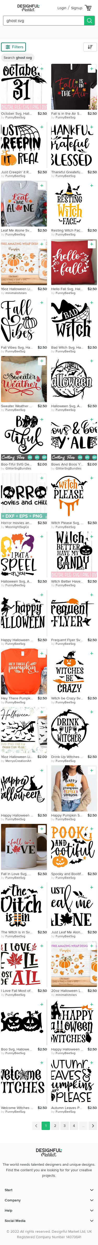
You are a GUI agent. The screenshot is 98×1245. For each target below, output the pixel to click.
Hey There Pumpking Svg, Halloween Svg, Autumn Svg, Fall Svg (19, 698)
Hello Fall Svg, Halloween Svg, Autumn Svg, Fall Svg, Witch (69, 289)
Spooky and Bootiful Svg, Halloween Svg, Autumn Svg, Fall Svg (69, 874)
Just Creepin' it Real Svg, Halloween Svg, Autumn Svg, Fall (19, 172)
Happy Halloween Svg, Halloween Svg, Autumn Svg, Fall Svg (19, 640)
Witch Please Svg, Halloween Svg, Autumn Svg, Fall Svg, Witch (69, 523)
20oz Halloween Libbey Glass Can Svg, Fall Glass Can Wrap (69, 990)
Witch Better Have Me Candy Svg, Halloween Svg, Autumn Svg (69, 581)
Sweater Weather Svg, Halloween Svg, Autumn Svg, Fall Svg (19, 406)
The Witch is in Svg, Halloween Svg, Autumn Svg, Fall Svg (19, 932)
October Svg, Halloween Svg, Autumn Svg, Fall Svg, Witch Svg (19, 113)
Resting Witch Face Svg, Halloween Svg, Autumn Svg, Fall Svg (69, 230)
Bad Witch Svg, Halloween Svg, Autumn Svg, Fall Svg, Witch (69, 347)
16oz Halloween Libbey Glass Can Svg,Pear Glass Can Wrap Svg (19, 289)
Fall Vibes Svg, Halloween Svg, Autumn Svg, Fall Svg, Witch (19, 347)
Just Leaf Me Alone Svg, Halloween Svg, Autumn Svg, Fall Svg (69, 932)
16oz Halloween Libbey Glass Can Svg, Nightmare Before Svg (19, 757)
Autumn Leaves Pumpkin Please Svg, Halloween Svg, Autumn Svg (69, 1108)
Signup (76, 8)
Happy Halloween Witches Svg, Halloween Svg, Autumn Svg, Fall (69, 1049)
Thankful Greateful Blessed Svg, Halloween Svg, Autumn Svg (69, 172)
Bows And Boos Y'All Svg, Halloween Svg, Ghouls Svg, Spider (69, 464)
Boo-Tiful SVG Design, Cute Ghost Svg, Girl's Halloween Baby (19, 464)
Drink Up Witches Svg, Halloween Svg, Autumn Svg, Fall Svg (69, 757)
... (83, 1125)
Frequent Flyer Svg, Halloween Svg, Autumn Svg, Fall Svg (69, 640)
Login (61, 8)
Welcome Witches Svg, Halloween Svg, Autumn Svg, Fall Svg (19, 1108)
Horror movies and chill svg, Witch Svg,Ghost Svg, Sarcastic (19, 523)
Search (18, 57)
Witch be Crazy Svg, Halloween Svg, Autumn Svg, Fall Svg (69, 698)
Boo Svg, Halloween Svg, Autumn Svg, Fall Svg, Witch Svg (19, 1049)
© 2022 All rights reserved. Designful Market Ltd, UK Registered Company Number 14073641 (49, 1234)
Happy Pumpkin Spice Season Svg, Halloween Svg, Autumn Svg (69, 815)
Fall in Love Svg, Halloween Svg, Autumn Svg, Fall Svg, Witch (19, 874)
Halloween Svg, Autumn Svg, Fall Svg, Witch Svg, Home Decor (69, 406)
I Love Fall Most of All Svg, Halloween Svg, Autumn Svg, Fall (19, 990)
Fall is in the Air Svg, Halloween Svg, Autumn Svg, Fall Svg (69, 113)
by (13, 117)
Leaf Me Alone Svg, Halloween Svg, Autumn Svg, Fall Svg (19, 230)
